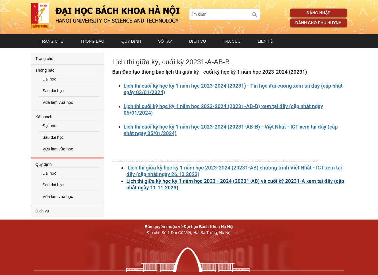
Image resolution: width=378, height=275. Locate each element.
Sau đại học (53, 90)
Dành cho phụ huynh (318, 22)
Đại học (49, 79)
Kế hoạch (44, 117)
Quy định (131, 41)
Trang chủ (51, 41)
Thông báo (92, 41)
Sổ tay (165, 41)
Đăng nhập (319, 13)
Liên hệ (265, 41)
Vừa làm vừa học (58, 102)
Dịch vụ (197, 41)
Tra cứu (232, 41)
